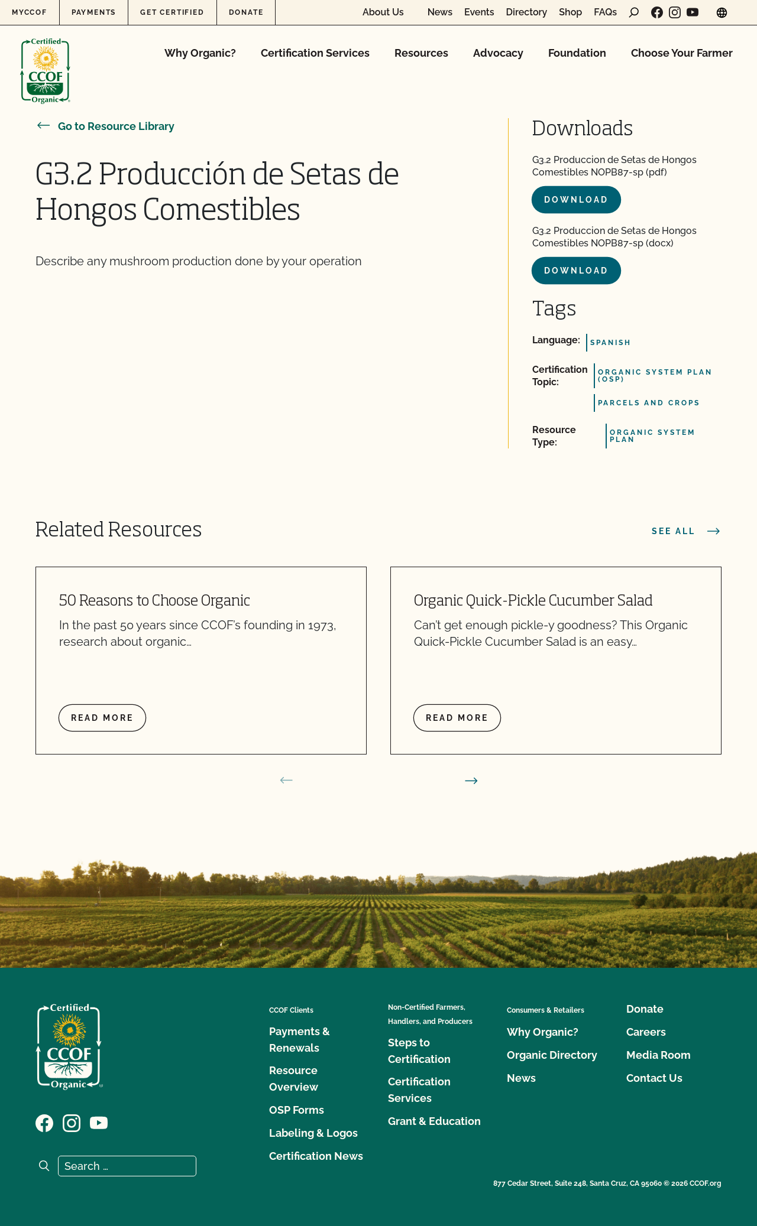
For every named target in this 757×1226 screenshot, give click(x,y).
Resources (421, 53)
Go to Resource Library (104, 126)
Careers (646, 1032)
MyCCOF (29, 12)
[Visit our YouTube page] (692, 12)
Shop (570, 12)
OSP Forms (296, 1110)
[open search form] (634, 12)
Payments (94, 12)
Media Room (658, 1055)
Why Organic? (200, 53)
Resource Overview (293, 1078)
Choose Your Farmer (682, 53)
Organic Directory (552, 1055)
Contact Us (654, 1078)
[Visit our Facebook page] (657, 12)
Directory (527, 12)
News (440, 12)
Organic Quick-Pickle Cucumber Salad (533, 601)
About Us (383, 12)
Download (576, 199)
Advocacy (498, 53)
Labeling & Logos (313, 1133)
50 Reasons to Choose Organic (154, 601)
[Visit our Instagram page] (675, 12)
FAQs (605, 12)
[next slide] (471, 780)
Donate (246, 12)
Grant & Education (434, 1121)
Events (479, 12)
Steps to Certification (419, 1050)
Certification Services (315, 53)
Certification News (316, 1156)
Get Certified (172, 12)
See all (687, 531)
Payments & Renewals (299, 1039)
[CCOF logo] (45, 58)
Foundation (577, 53)
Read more (102, 718)
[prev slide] (286, 780)
